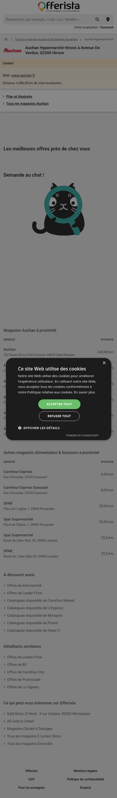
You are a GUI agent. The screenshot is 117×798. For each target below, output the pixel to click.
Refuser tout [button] (59, 416)
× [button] (104, 363)
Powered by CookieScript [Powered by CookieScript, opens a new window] (82, 435)
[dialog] (58, 399)
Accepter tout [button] (59, 404)
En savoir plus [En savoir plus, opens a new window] (84, 392)
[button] (38, 428)
